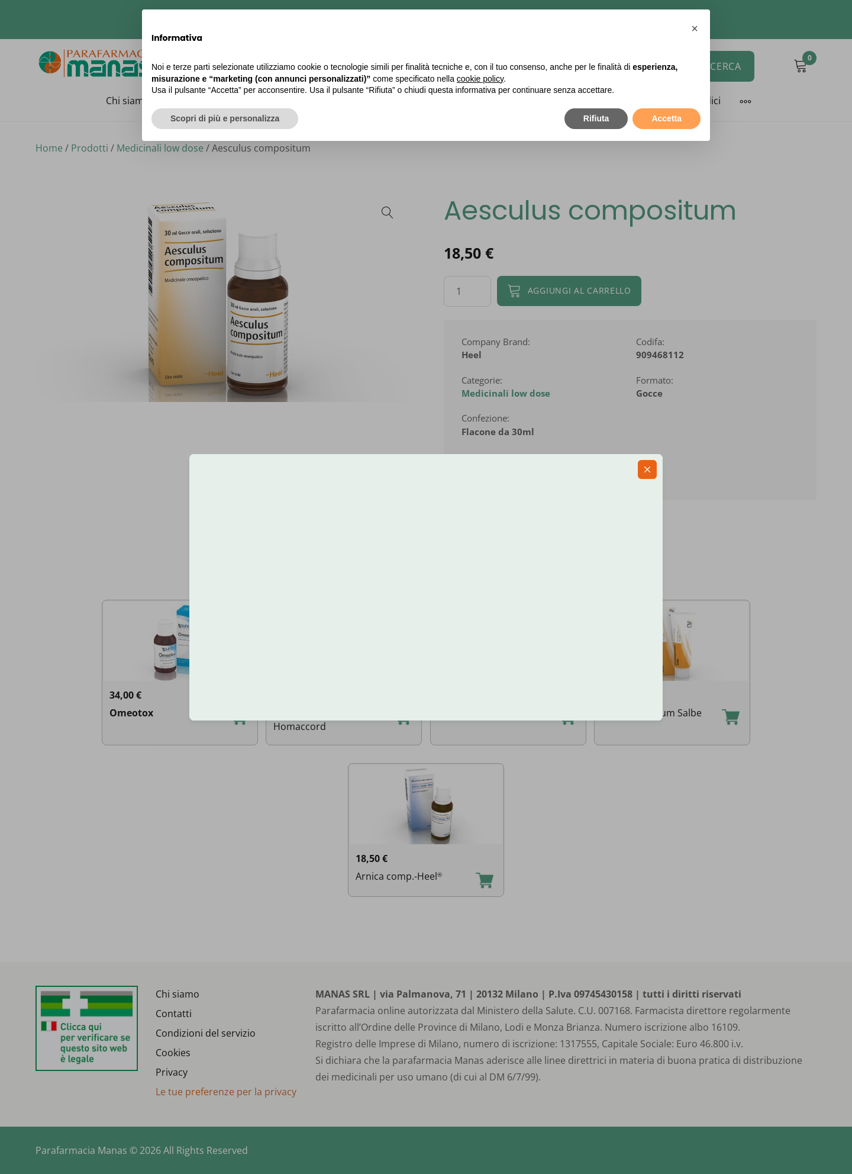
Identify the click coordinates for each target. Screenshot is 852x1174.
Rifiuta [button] (596, 118)
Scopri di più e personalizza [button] (224, 118)
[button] (694, 28)
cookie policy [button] (480, 78)
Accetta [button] (666, 118)
